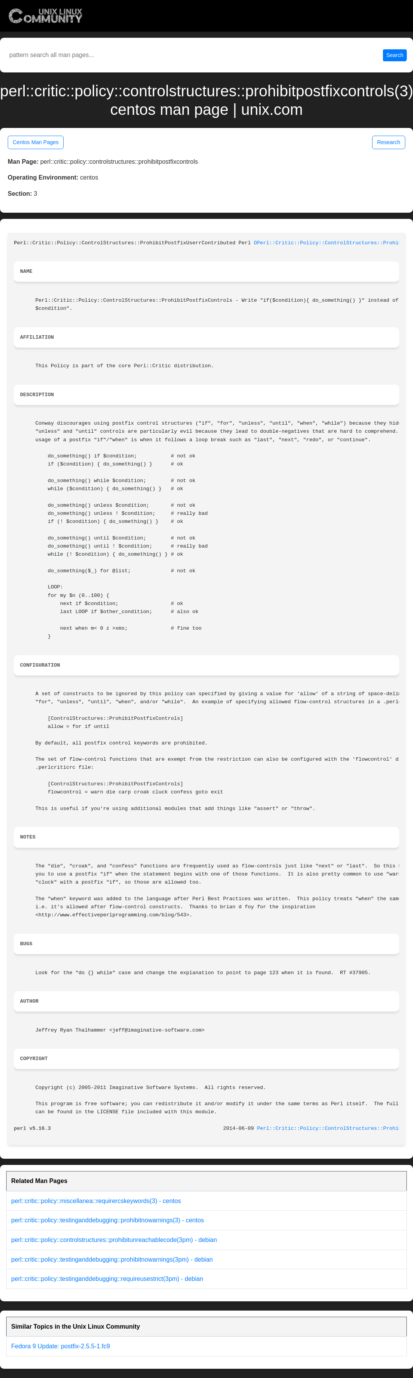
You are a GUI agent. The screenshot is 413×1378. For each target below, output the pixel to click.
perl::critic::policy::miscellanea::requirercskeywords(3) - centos (96, 1201)
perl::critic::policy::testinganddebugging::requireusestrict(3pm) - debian (107, 1278)
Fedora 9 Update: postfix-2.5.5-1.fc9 (60, 1346)
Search (394, 55)
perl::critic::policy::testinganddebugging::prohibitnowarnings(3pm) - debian (112, 1259)
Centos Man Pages (36, 142)
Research (388, 142)
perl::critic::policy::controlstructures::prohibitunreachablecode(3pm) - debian (114, 1240)
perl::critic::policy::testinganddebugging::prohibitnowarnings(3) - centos (107, 1220)
